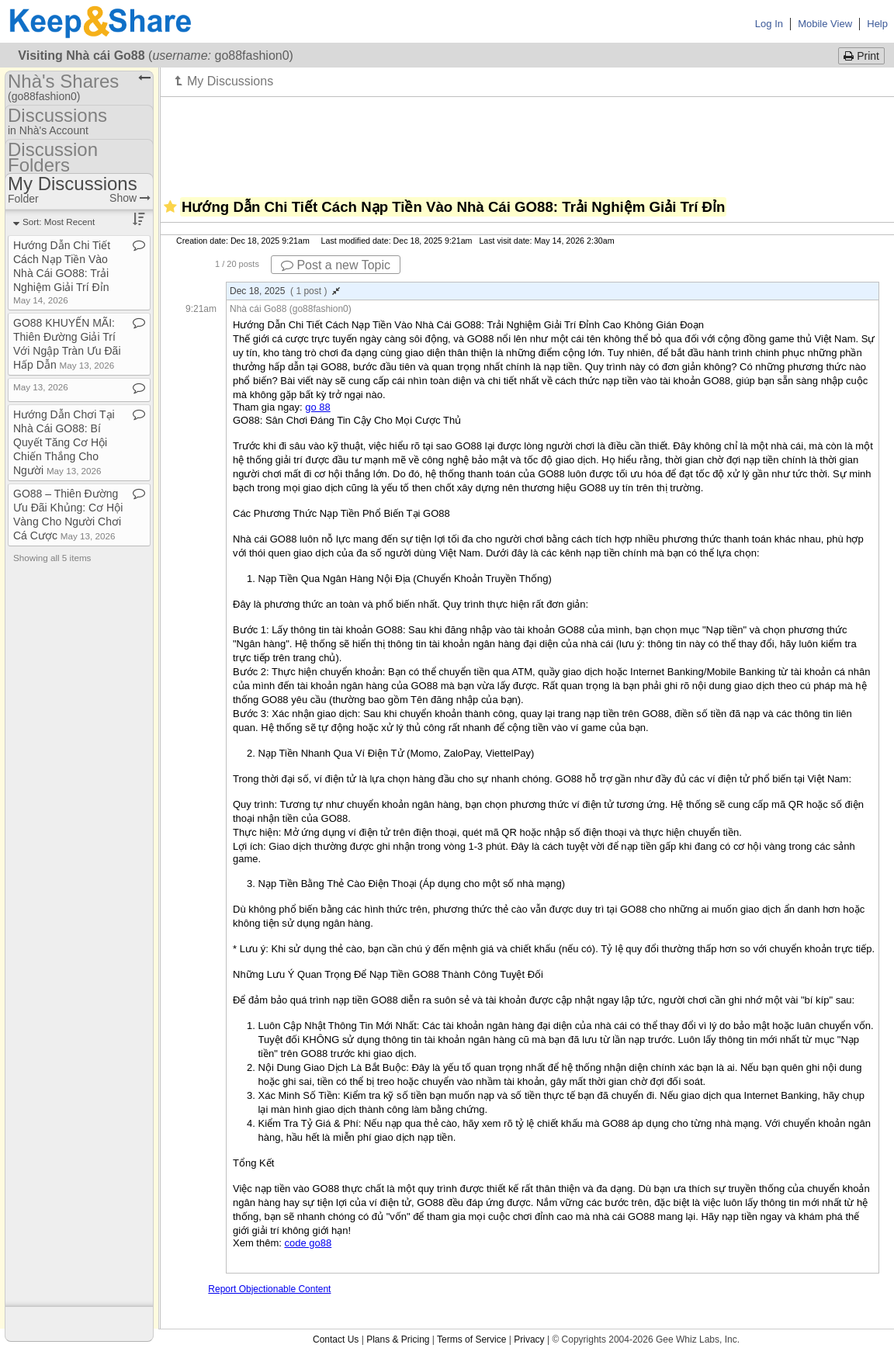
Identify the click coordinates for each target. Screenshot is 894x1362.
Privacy (529, 1339)
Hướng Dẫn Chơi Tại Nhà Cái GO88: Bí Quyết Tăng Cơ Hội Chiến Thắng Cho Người (64, 442)
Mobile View (825, 23)
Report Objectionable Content (269, 1289)
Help (877, 23)
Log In (769, 23)
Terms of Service (471, 1339)
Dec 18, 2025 (285, 291)
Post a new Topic (335, 265)
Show (130, 198)
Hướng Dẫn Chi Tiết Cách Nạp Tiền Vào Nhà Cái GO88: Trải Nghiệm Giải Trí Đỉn (61, 272)
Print (861, 56)
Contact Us (336, 1339)
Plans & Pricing (397, 1339)
